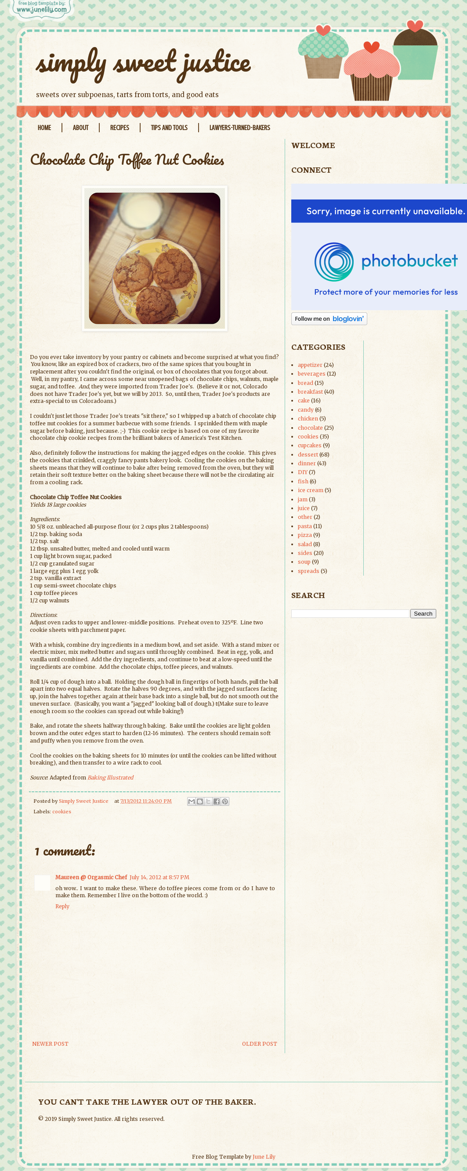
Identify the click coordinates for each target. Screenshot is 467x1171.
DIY (303, 472)
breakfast (310, 391)
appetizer (310, 365)
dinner (307, 463)
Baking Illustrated (110, 777)
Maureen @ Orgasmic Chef (91, 877)
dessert (308, 454)
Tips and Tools (169, 128)
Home (44, 128)
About (80, 128)
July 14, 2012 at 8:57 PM (159, 877)
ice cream (310, 490)
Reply (62, 906)
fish (303, 481)
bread (305, 383)
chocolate (310, 427)
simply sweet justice (143, 60)
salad (305, 544)
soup (304, 561)
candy (306, 409)
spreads (308, 571)
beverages (312, 373)
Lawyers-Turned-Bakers (240, 128)
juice (304, 508)
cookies (61, 811)
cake (304, 400)
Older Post (259, 1043)
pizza (305, 535)
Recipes (119, 128)
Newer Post (50, 1043)
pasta (305, 526)
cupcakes (310, 445)
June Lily (264, 1156)
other (305, 517)
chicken (308, 418)
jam (303, 499)
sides (305, 553)
